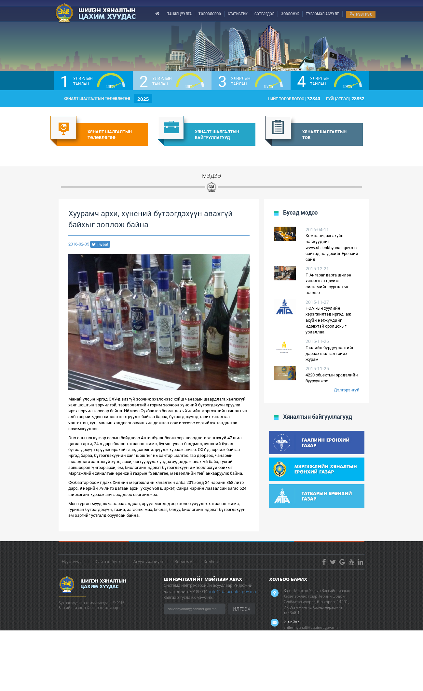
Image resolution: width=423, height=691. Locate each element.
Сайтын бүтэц (109, 561)
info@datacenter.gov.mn (232, 591)
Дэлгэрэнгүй (347, 390)
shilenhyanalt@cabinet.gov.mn (311, 627)
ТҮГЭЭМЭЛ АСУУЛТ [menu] (322, 14)
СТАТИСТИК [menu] (238, 14)
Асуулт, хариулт (148, 561)
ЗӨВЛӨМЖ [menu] (290, 14)
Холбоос (212, 561)
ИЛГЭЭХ (241, 609)
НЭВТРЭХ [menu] (360, 14)
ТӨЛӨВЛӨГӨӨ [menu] (209, 14)
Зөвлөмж (184, 561)
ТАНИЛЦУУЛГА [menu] (179, 14)
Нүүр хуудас (73, 561)
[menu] (157, 14)
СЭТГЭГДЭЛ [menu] (264, 14)
